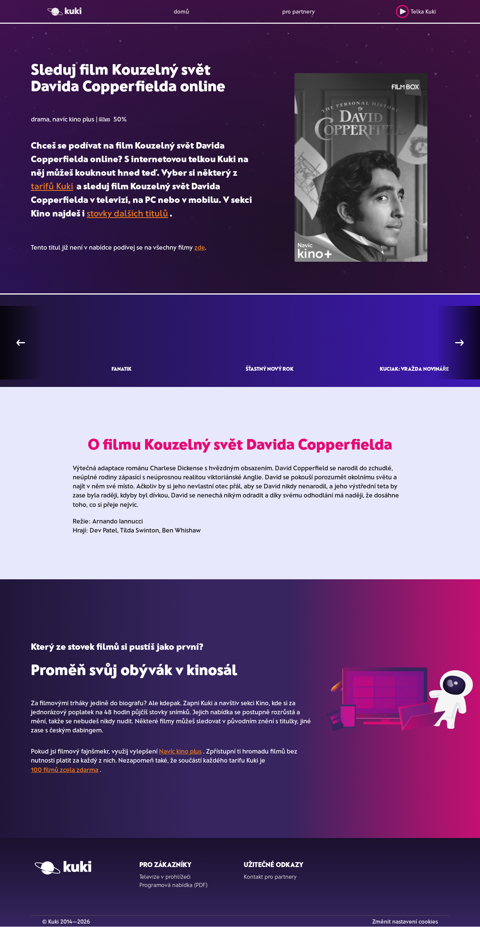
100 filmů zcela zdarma (64, 769)
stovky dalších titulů (127, 212)
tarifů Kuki (52, 185)
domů (181, 11)
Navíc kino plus (180, 751)
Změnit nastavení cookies (405, 921)
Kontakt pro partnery (270, 876)
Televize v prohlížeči (165, 876)
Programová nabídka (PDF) (173, 884)
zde (199, 247)
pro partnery (298, 11)
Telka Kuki (416, 11)
